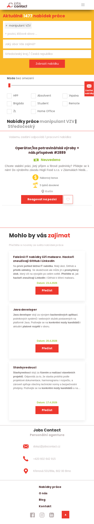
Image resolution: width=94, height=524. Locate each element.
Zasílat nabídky (89, 89)
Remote (74, 103)
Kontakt (45, 506)
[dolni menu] (65, 514)
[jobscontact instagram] (42, 515)
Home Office (46, 111)
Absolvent (44, 96)
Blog (42, 500)
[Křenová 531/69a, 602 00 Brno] (47, 471)
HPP (15, 96)
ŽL (14, 111)
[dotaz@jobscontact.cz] (47, 446)
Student (43, 103)
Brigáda (18, 103)
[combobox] (47, 29)
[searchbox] (44, 34)
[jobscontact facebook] (32, 515)
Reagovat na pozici (42, 199)
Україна (74, 96)
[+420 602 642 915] (47, 459)
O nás (43, 493)
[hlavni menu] (83, 5)
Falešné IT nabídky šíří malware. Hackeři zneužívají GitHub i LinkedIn (43, 259)
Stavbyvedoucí (24, 367)
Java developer (25, 310)
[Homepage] (17, 5)
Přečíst (47, 290)
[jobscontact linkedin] (51, 515)
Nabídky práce (50, 487)
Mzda (11, 78)
